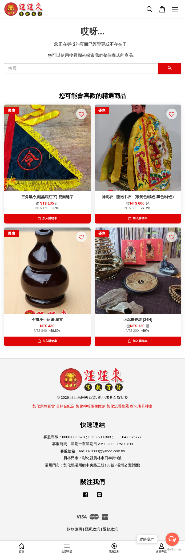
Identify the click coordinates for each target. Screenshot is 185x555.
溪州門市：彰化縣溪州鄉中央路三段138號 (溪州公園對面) (92, 465)
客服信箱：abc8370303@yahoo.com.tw (92, 451)
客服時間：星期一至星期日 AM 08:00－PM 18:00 (92, 444)
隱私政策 (92, 529)
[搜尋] (81, 68)
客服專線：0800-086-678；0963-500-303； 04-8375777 (92, 437)
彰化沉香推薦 (118, 406)
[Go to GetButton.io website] (172, 549)
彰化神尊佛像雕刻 (91, 406)
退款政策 (110, 529)
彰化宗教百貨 (44, 406)
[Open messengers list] (172, 539)
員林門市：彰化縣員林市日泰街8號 (92, 458)
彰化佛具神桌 (141, 406)
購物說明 (74, 529)
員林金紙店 (65, 406)
